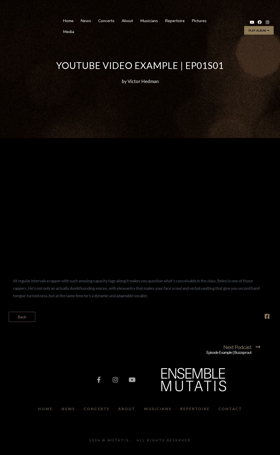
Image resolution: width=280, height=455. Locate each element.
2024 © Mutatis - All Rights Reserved (140, 440)
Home (68, 20)
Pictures (199, 20)
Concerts (106, 20)
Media (68, 31)
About (127, 20)
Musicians (149, 20)
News (86, 20)
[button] (259, 30)
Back (22, 316)
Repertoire (175, 20)
